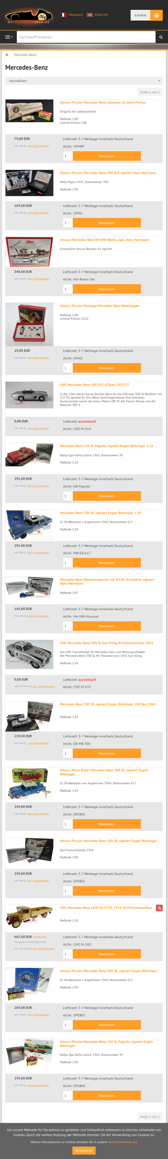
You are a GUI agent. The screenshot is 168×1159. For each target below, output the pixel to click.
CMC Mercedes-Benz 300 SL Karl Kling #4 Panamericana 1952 (106, 643)
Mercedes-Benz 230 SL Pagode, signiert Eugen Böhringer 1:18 (106, 446)
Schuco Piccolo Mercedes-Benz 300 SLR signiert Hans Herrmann (108, 173)
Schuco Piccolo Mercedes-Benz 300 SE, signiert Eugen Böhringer (108, 840)
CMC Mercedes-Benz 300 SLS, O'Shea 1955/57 (94, 384)
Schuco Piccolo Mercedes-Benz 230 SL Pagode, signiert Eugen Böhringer (106, 1043)
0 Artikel (140, 15)
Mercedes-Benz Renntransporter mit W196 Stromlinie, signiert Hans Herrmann (107, 581)
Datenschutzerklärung (122, 1142)
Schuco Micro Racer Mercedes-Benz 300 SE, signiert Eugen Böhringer (104, 772)
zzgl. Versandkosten (38, 145)
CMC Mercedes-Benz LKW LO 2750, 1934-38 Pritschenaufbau (106, 907)
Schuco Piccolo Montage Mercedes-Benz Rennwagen (99, 305)
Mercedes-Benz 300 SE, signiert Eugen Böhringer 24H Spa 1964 (108, 704)
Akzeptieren (84, 1150)
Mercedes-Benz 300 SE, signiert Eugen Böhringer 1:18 (100, 513)
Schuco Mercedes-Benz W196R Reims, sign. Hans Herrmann (104, 239)
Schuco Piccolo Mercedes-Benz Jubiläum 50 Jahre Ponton (103, 102)
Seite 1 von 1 (150, 92)
